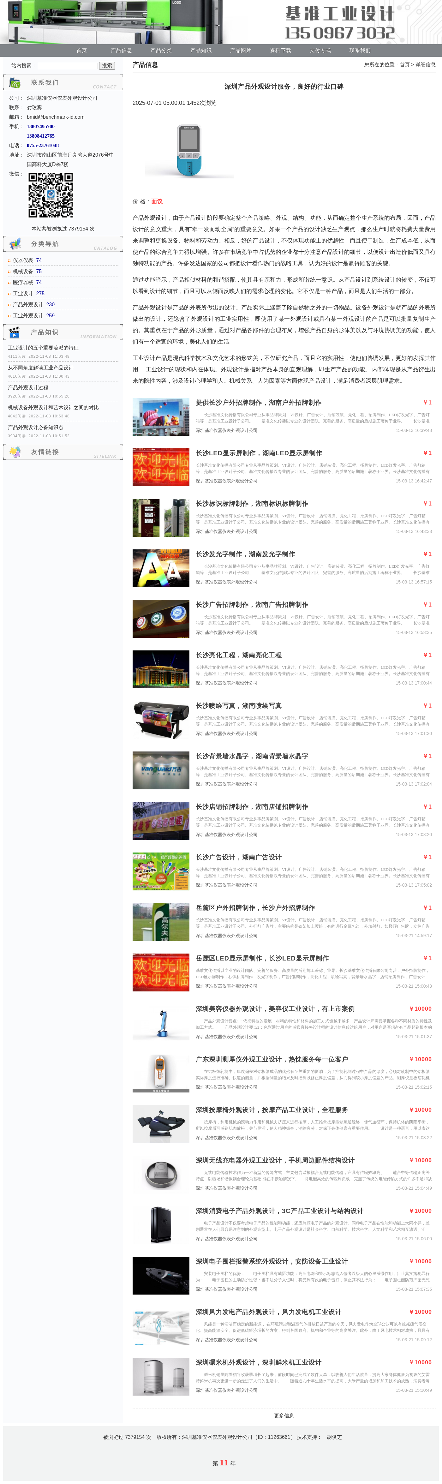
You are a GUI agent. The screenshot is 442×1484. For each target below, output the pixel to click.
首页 (81, 50)
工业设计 (23, 293)
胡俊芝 (334, 1437)
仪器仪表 (23, 260)
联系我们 (360, 50)
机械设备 (23, 271)
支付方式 (320, 50)
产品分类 (161, 50)
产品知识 (201, 50)
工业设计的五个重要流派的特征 (43, 347)
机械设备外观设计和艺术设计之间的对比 (53, 407)
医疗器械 (23, 282)
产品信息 (121, 50)
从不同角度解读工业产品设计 (41, 367)
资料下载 (280, 50)
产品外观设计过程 (28, 387)
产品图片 (241, 50)
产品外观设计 (28, 304)
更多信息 (284, 1415)
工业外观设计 (28, 315)
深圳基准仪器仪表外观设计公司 (227, 430)
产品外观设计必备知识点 (35, 427)
